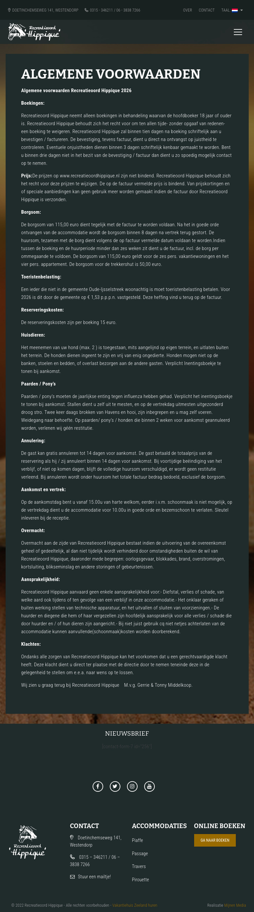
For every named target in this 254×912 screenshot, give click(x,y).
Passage (140, 853)
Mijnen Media (235, 905)
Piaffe (137, 840)
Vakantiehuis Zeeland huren (134, 905)
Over (187, 10)
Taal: (232, 10)
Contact (207, 10)
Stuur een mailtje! (94, 876)
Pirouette (140, 879)
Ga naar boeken (215, 840)
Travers (139, 866)
